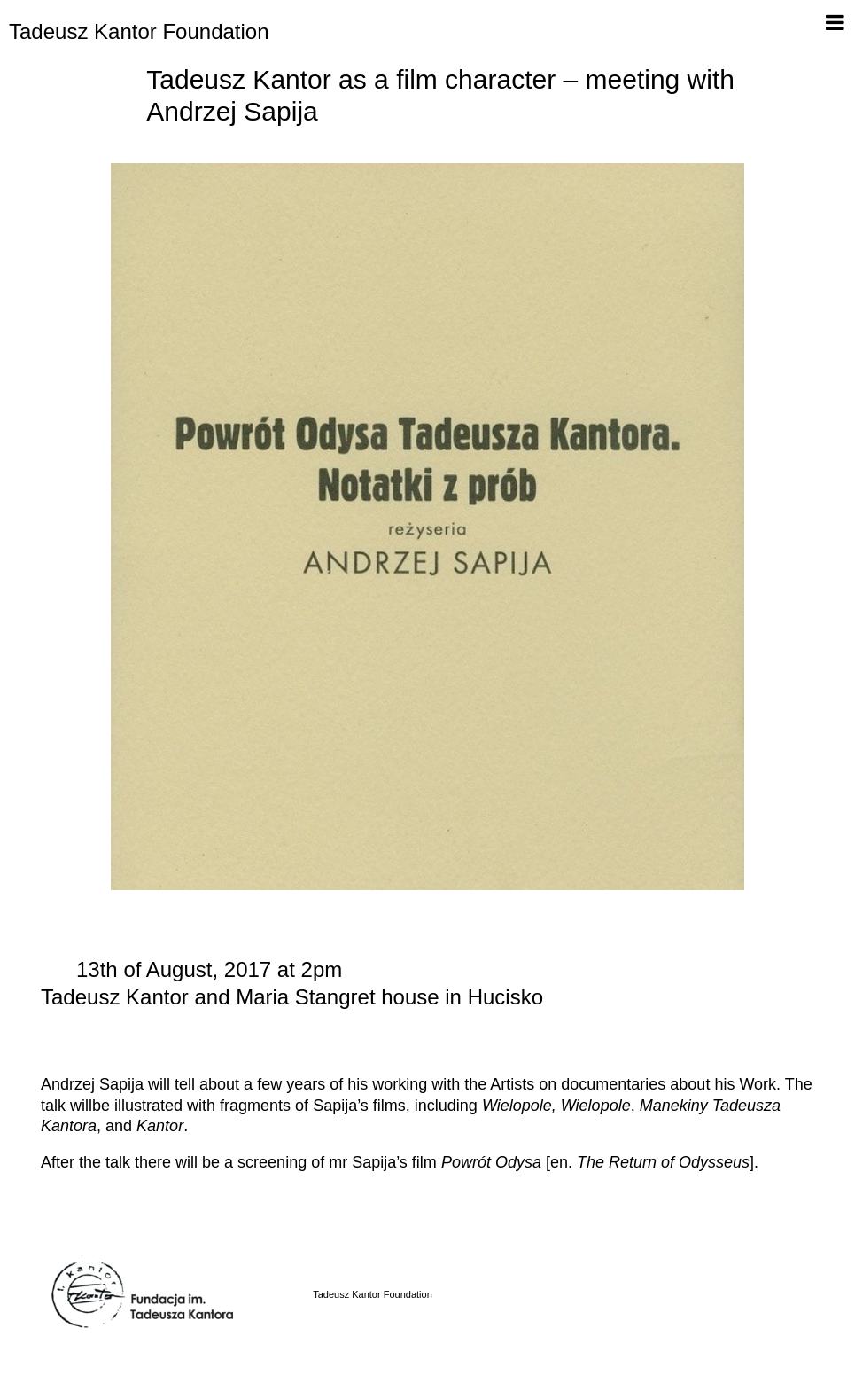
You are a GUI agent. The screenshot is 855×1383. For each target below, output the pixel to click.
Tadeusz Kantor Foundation (139, 31)
